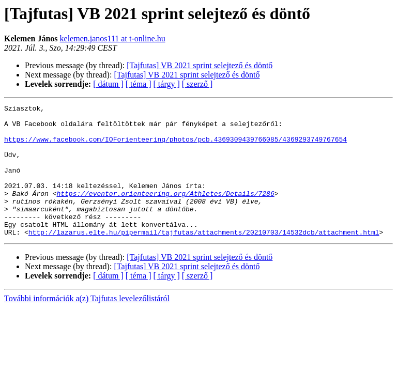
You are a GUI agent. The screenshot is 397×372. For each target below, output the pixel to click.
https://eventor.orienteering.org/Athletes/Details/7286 (165, 211)
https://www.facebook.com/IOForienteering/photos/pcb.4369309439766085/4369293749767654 (175, 146)
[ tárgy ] (167, 84)
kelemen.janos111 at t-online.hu (112, 38)
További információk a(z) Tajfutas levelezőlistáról (87, 324)
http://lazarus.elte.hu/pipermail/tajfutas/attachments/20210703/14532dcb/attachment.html (203, 258)
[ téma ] (138, 84)
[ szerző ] (197, 84)
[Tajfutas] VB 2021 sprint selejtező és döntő (199, 65)
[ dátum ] (108, 84)
